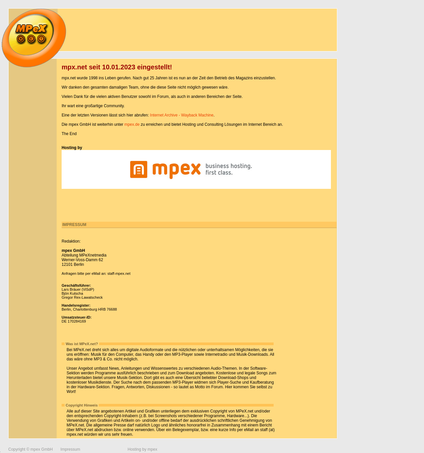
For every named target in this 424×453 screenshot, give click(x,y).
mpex (152, 449)
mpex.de (131, 124)
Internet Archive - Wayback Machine (182, 115)
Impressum (70, 449)
